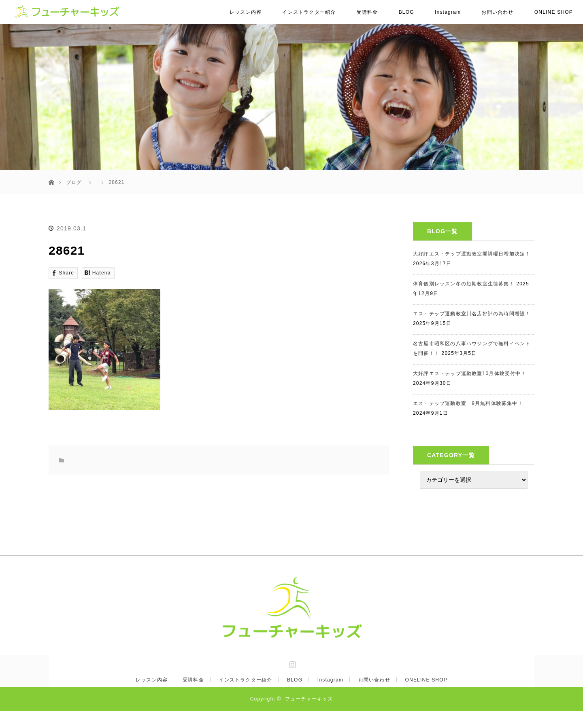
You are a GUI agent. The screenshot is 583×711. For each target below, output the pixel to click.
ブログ (74, 182)
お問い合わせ (497, 12)
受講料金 (367, 12)
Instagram (448, 12)
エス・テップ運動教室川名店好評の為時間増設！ (471, 313)
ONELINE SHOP (426, 679)
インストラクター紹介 (309, 12)
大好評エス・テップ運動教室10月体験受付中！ (469, 373)
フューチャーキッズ (309, 699)
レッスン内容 (246, 12)
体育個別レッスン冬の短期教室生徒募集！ (464, 284)
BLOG (406, 12)
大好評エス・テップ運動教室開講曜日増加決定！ (471, 254)
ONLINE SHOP (553, 12)
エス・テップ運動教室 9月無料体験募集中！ (468, 403)
